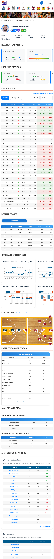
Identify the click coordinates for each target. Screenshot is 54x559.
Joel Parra (14, 477)
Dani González (14, 503)
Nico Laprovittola (14, 512)
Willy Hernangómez (14, 473)
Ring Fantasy (39, 220)
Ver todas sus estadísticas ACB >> (43, 93)
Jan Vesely (14, 506)
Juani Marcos (14, 499)
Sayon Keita (14, 483)
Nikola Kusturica (14, 519)
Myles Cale (14, 493)
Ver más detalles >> (45, 526)
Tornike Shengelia (14, 516)
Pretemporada (46, 98)
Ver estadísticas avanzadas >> (25, 402)
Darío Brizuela (14, 486)
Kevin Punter (14, 496)
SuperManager (14, 220)
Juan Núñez (14, 522)
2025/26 (5, 98)
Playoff (35, 98)
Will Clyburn (14, 490)
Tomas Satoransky (14, 470)
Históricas (26, 98)
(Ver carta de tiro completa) (22, 312)
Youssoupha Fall (14, 509)
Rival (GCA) (15, 98)
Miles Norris (14, 480)
